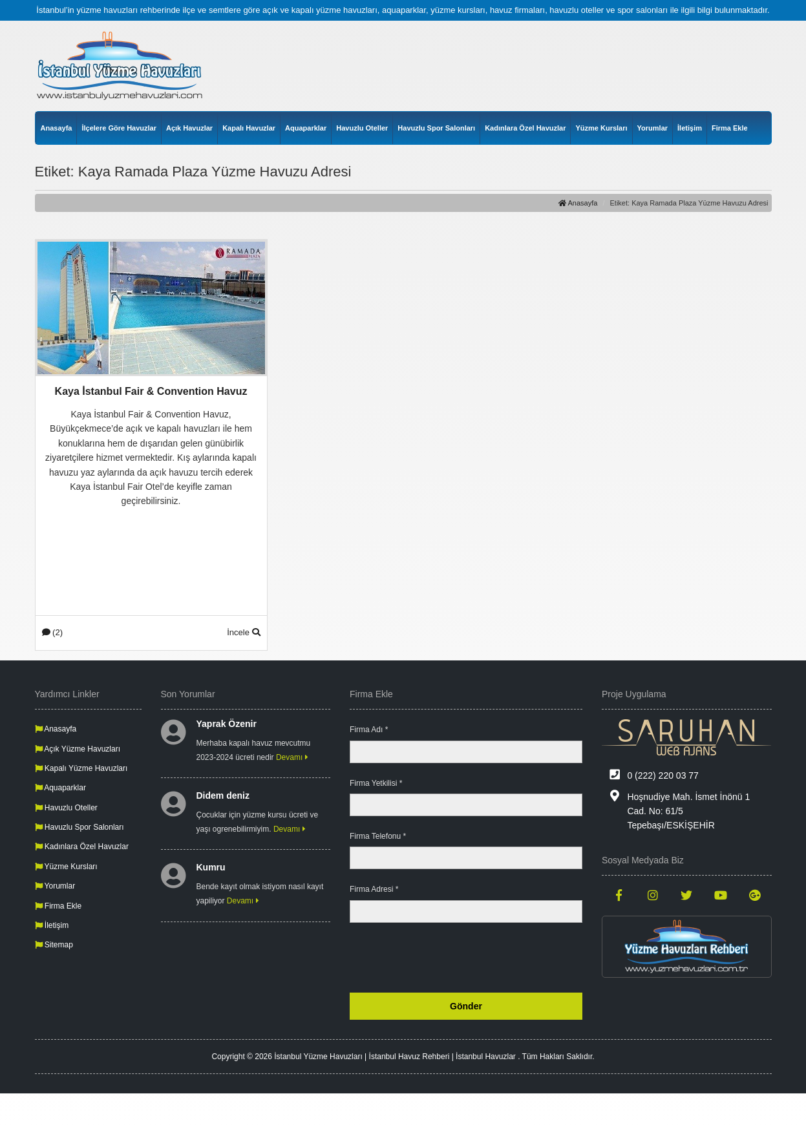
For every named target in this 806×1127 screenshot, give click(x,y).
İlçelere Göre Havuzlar (118, 128)
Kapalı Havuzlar (248, 128)
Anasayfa (56, 128)
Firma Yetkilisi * (376, 783)
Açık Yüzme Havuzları (78, 748)
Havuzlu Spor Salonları (436, 128)
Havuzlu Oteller (362, 128)
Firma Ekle (730, 128)
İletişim (689, 128)
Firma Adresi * (374, 889)
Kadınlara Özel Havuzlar (525, 128)
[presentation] (484, 957)
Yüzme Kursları (601, 128)
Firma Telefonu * (378, 836)
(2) (52, 632)
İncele (243, 632)
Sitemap (54, 944)
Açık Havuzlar (189, 128)
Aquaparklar (305, 128)
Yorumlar (652, 128)
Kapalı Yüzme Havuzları (81, 768)
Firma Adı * (369, 729)
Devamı (292, 757)
